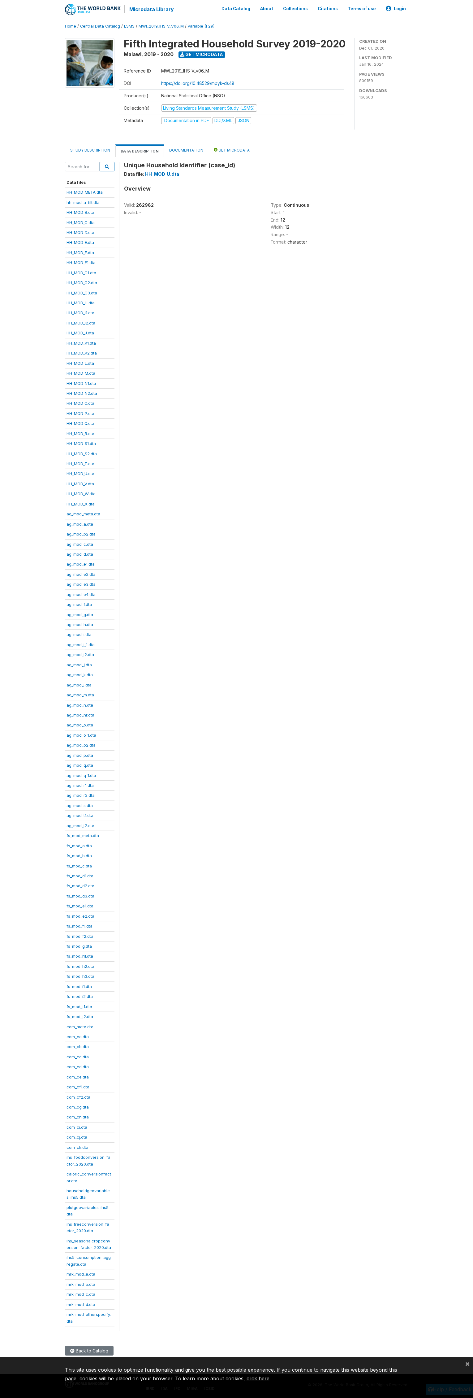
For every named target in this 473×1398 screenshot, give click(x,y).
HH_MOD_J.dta (80, 332)
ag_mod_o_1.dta (81, 735)
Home (70, 26)
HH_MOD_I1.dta (80, 312)
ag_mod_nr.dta (80, 714)
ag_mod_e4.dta (81, 594)
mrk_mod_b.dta (81, 1284)
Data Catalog (235, 8)
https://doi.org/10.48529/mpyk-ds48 (197, 83)
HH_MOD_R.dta (80, 433)
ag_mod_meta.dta (83, 513)
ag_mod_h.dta (80, 624)
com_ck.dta (77, 1147)
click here (258, 1378)
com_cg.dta (78, 1107)
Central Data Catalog (100, 26)
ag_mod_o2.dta (81, 745)
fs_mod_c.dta (79, 865)
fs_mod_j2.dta (80, 1016)
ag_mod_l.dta (79, 684)
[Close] (467, 1363)
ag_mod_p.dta (80, 755)
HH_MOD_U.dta (80, 473)
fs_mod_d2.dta (80, 885)
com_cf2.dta (78, 1097)
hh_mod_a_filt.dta (83, 202)
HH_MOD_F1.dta (81, 262)
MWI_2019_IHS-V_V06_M (161, 26)
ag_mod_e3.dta (81, 584)
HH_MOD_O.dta (80, 403)
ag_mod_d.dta (80, 554)
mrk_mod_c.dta (81, 1294)
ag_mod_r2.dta (81, 795)
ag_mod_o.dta (80, 724)
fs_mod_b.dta (79, 855)
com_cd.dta (78, 1066)
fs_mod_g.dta (79, 946)
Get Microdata (201, 54)
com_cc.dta (78, 1056)
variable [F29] (201, 26)
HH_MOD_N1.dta (81, 383)
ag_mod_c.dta (80, 544)
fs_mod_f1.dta (79, 926)
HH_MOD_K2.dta (82, 353)
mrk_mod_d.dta (81, 1304)
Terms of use (362, 8)
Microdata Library (151, 9)
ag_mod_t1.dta (80, 815)
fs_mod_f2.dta (80, 936)
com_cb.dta (78, 1046)
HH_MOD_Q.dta (80, 423)
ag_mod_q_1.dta (81, 775)
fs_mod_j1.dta (79, 1006)
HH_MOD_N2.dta (82, 393)
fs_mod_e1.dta (80, 905)
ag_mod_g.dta (80, 614)
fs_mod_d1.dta (80, 875)
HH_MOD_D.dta (80, 232)
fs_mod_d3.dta (80, 895)
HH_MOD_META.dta (85, 192)
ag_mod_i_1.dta (81, 644)
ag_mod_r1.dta (80, 785)
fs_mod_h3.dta (80, 976)
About (266, 8)
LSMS (129, 26)
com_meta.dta (80, 1026)
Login (396, 8)
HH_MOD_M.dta (81, 373)
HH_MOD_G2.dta (82, 282)
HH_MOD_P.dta (80, 413)
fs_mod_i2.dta (80, 996)
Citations (328, 8)
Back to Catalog (89, 1350)
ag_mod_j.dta (79, 664)
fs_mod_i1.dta (79, 986)
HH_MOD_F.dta (80, 252)
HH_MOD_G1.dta (81, 272)
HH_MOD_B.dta (80, 212)
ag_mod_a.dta (80, 524)
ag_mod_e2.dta (81, 574)
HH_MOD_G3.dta (82, 292)
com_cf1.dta (78, 1086)
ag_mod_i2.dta (80, 654)
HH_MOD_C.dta (81, 222)
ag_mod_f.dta (79, 604)
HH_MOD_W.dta (81, 493)
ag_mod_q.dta (80, 765)
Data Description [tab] (140, 151)
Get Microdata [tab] (232, 149)
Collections (295, 8)
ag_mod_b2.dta (81, 533)
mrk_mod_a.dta (81, 1274)
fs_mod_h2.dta (80, 966)
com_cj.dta (77, 1137)
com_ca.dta (78, 1036)
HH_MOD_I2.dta (81, 322)
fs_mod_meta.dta (83, 835)
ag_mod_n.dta (80, 705)
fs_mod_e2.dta (80, 916)
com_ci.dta (77, 1127)
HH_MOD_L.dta (80, 363)
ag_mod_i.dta (79, 634)
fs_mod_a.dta (79, 845)
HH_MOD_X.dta (81, 503)
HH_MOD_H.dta (81, 302)
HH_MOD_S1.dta (81, 443)
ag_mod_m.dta (80, 694)
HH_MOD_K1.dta (81, 343)
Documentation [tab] (186, 150)
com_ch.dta (78, 1116)
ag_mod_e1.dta (81, 564)
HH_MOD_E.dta (80, 242)
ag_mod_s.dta (80, 805)
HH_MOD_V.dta (80, 483)
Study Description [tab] (90, 150)
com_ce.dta (78, 1076)
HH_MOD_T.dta (80, 463)
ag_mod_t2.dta (80, 825)
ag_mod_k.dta (80, 674)
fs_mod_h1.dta (80, 956)
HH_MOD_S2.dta (82, 453)
